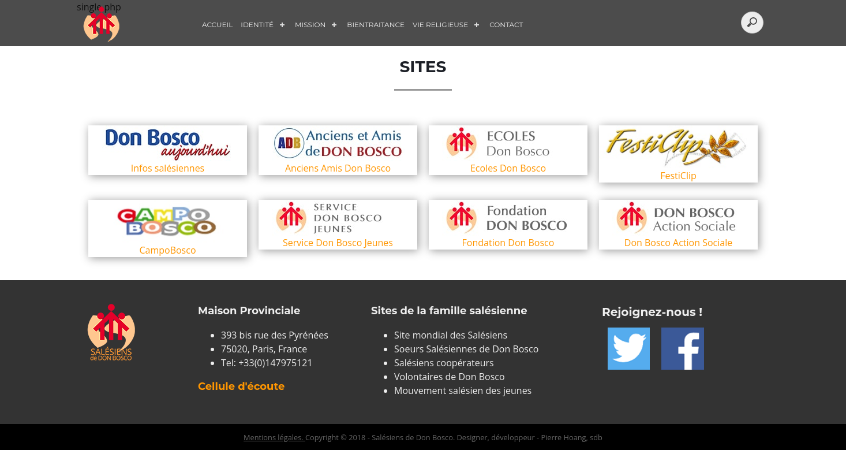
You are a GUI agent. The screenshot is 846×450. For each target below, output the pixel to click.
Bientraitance (376, 24)
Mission (310, 24)
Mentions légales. (274, 437)
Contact (506, 24)
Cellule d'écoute (241, 386)
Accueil (217, 24)
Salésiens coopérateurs (444, 362)
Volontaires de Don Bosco (449, 376)
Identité (257, 24)
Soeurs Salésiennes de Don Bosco (466, 349)
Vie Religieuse (440, 24)
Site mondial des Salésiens (450, 335)
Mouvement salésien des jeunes (462, 390)
